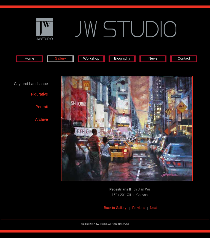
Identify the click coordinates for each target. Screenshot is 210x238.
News (153, 58)
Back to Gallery (115, 208)
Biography (122, 58)
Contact (184, 58)
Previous (138, 208)
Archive (41, 119)
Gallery (60, 58)
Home (29, 58)
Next (153, 208)
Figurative (39, 94)
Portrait (42, 107)
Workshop (91, 58)
